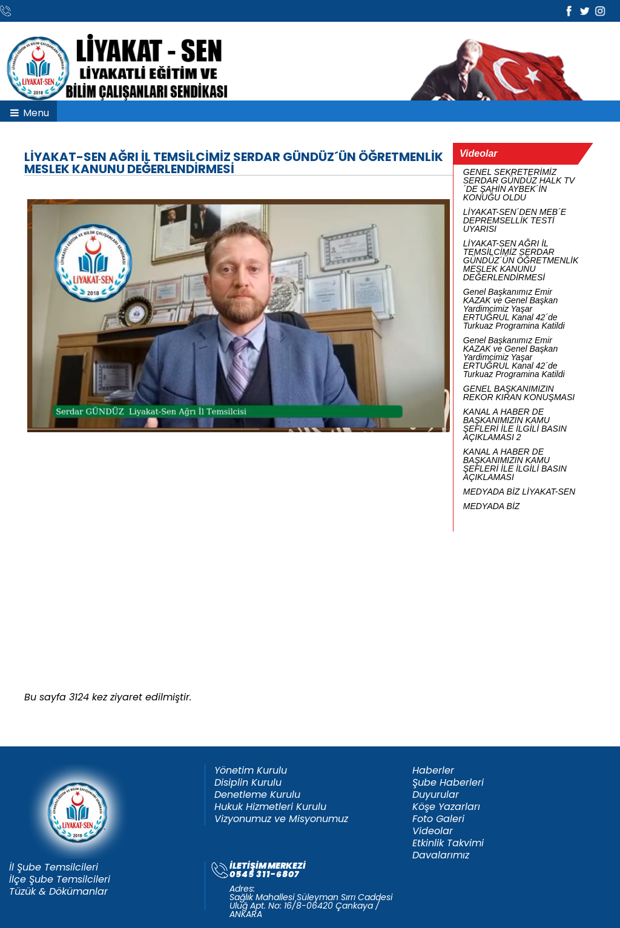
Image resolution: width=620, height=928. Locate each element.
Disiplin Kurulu (248, 783)
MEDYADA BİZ (491, 506)
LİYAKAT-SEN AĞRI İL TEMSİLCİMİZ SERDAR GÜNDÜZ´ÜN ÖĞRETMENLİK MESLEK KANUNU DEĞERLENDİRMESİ (521, 260)
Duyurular (435, 795)
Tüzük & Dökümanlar (58, 892)
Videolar (432, 831)
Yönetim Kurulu (250, 771)
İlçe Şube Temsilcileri (59, 880)
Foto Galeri (438, 819)
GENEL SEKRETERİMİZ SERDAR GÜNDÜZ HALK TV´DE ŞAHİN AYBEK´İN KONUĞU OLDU (519, 184)
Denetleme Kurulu (257, 795)
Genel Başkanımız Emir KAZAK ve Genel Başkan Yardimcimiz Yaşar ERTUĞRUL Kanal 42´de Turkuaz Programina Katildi (514, 309)
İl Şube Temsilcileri (53, 867)
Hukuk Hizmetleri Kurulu (270, 807)
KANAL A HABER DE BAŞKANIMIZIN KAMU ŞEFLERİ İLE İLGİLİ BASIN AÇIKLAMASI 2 (515, 424)
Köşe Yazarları (446, 807)
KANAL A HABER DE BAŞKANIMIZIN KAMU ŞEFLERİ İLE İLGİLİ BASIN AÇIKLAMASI (515, 464)
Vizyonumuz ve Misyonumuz (281, 819)
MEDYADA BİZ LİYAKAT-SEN (519, 491)
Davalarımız (440, 855)
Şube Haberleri (448, 783)
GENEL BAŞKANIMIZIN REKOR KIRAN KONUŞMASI (519, 393)
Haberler (433, 771)
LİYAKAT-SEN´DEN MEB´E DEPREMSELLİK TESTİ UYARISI (514, 220)
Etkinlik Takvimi (448, 843)
